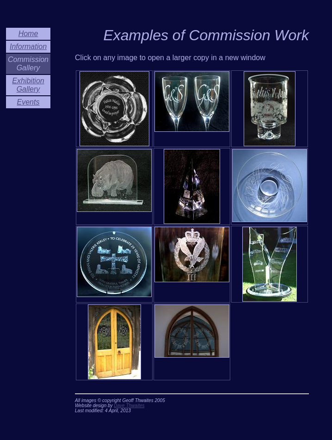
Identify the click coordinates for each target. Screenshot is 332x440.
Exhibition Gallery (28, 85)
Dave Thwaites (129, 405)
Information (28, 46)
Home (28, 33)
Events (28, 102)
